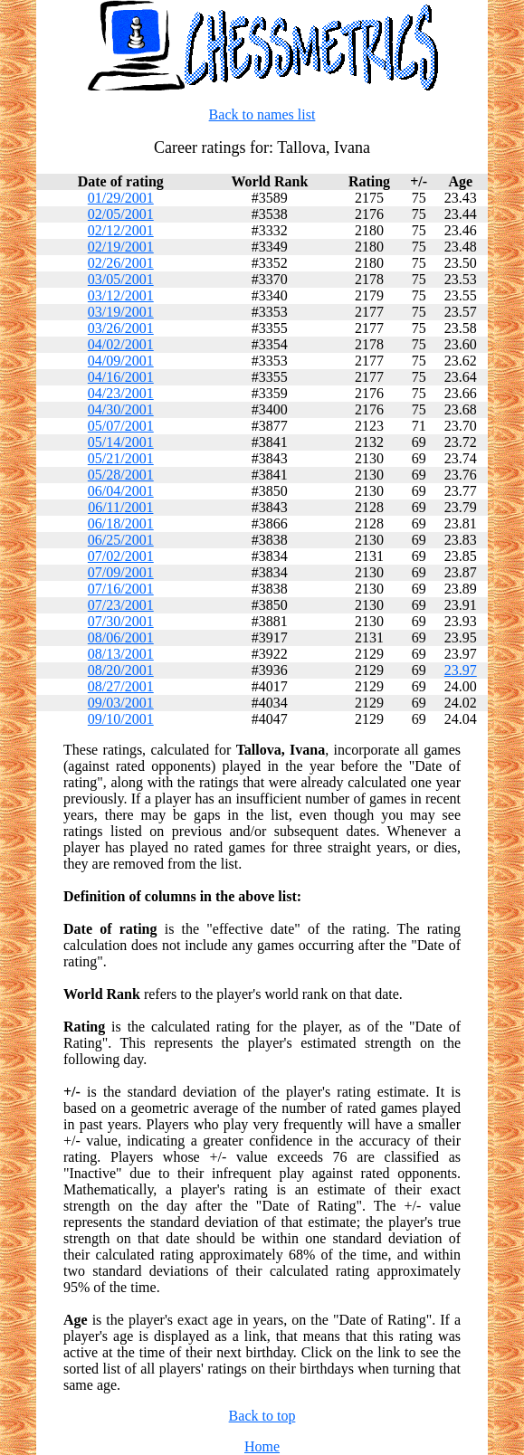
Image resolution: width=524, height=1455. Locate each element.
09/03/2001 (121, 702)
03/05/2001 (121, 279)
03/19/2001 (121, 311)
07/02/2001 (121, 556)
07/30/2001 (121, 621)
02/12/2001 (121, 230)
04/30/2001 (121, 409)
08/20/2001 (121, 670)
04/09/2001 (121, 360)
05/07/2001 (121, 425)
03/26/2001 (121, 328)
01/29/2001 (121, 197)
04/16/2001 (121, 377)
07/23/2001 (121, 605)
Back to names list (262, 114)
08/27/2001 (121, 686)
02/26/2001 (121, 263)
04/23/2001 (121, 393)
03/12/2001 (121, 295)
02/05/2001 (121, 214)
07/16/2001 (121, 588)
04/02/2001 (121, 344)
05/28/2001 (121, 474)
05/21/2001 (121, 458)
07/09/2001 (121, 572)
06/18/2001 (121, 523)
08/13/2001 (121, 653)
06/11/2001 (120, 507)
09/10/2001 (121, 719)
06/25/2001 (121, 539)
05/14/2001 (121, 442)
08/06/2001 (121, 637)
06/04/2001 (121, 491)
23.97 (460, 670)
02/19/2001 (121, 246)
